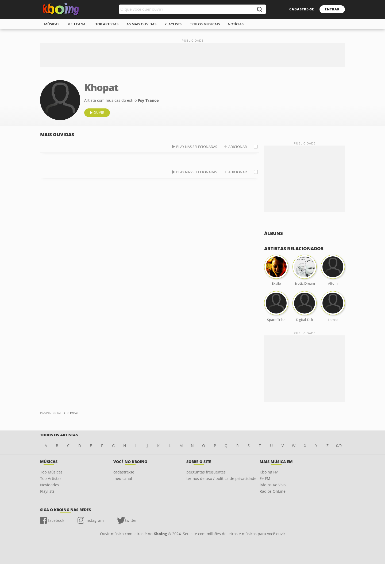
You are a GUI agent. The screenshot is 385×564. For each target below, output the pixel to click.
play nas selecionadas (196, 146)
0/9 (339, 445)
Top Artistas (50, 478)
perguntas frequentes (206, 472)
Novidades (49, 484)
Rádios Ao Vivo (273, 484)
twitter (131, 520)
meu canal (77, 24)
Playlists (47, 491)
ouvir (99, 112)
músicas (51, 24)
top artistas (106, 24)
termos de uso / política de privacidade (221, 478)
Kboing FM (269, 472)
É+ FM (265, 478)
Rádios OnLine (273, 491)
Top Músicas (51, 472)
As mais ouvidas (141, 24)
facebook (56, 520)
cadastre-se (301, 9)
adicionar (237, 146)
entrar (332, 9)
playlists (173, 24)
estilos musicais (205, 24)
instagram (95, 520)
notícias (236, 24)
